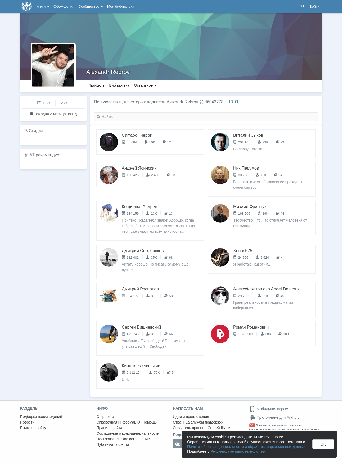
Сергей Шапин (220, 428)
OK (323, 444)
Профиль (96, 85)
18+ (252, 425)
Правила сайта (109, 428)
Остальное (145, 85)
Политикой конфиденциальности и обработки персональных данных (246, 446)
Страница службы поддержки (198, 422)
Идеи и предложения (191, 417)
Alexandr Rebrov (108, 72)
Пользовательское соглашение (123, 439)
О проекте (105, 417)
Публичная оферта (113, 444)
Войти (314, 6)
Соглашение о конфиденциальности (128, 433)
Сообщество (91, 6)
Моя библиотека (120, 6)
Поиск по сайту (33, 428)
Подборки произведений (41, 417)
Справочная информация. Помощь (127, 422)
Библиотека (119, 85)
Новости (27, 422)
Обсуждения (63, 6)
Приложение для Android (274, 417)
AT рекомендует (45, 155)
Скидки (36, 131)
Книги (42, 6)
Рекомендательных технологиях (238, 451)
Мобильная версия (269, 409)
